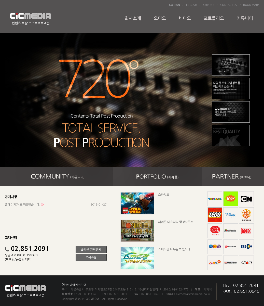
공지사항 (11, 197)
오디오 (160, 18)
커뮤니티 (245, 18)
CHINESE (208, 5)
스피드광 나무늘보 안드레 (174, 249)
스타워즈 (163, 194)
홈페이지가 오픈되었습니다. (22, 204)
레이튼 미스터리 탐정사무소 (175, 222)
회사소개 (133, 18)
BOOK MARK (251, 5)
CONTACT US (228, 5)
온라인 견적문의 (91, 249)
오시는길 (91, 257)
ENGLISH (191, 5)
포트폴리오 (214, 18)
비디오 (185, 18)
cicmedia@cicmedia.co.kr (193, 294)
